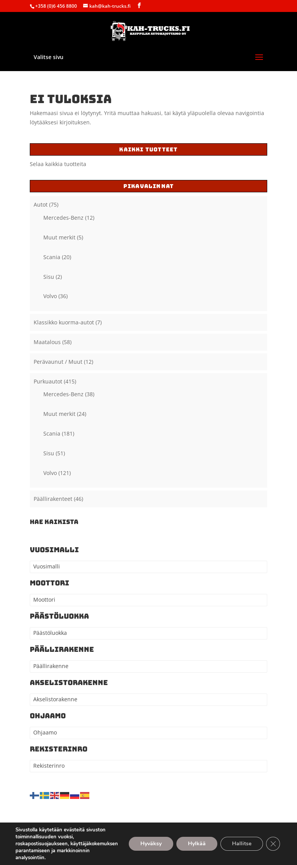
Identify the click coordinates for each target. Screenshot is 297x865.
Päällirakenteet (53, 498)
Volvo (50, 296)
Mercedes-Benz (63, 217)
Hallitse (241, 843)
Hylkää (197, 843)
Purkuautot (48, 381)
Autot (41, 204)
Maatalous (47, 342)
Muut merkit (59, 237)
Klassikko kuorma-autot (64, 322)
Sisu (48, 276)
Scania (51, 257)
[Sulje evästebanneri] (273, 844)
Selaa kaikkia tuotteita (58, 164)
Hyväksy (151, 843)
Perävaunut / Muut (58, 361)
